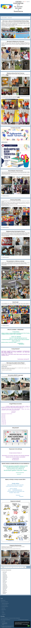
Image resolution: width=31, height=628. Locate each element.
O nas (3, 611)
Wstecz (2, 567)
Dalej (24, 567)
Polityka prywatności (5, 606)
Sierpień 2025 (5, 578)
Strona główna (4, 17)
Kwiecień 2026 (5, 571)
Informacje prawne (4, 604)
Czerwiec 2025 (5, 579)
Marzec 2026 (4, 572)
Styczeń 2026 (4, 574)
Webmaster (3, 600)
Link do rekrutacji (4, 366)
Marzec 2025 (4, 582)
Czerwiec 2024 (5, 590)
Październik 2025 (5, 577)
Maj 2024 (4, 591)
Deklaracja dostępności (5, 603)
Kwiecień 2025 (5, 581)
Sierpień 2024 (5, 588)
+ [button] (20, 1)
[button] (25, 1)
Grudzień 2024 (5, 585)
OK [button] (28, 625)
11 (21, 567)
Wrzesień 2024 (5, 587)
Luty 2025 (4, 583)
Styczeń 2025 (4, 584)
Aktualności (10, 17)
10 (19, 567)
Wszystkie (4, 593)
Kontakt (3, 612)
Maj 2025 (4, 580)
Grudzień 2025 (5, 575)
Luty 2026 (4, 573)
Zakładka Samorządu (5, 195)
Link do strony (4, 142)
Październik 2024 (5, 586)
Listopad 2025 (5, 576)
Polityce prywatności (25, 624)
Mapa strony (4, 609)
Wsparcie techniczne (5, 601)
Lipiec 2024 (4, 589)
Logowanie (28, 1)
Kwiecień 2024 (5, 592)
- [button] (21, 1)
